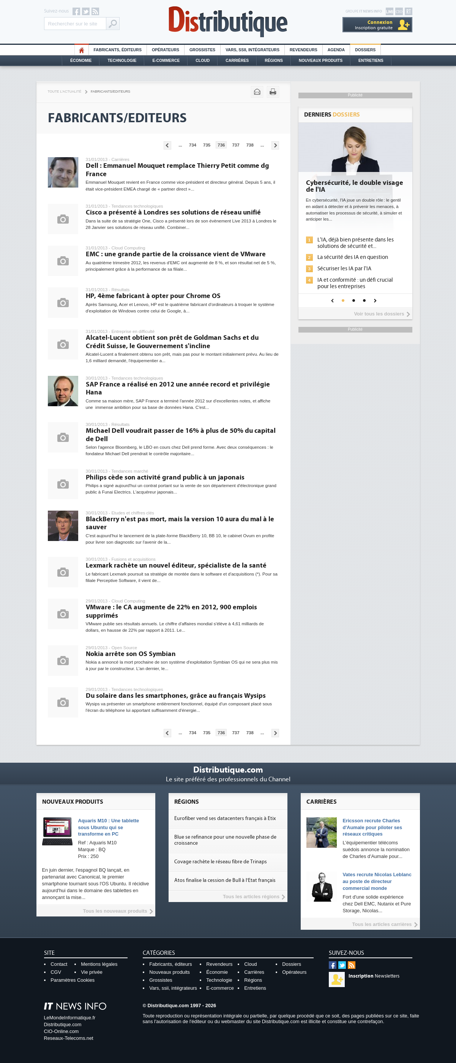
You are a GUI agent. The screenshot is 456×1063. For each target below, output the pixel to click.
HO (81, 50)
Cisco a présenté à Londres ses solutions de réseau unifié (173, 212)
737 (235, 145)
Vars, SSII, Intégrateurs (252, 50)
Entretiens (370, 60)
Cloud (203, 60)
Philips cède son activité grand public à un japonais (165, 477)
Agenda (336, 50)
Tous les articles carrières (382, 924)
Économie (81, 60)
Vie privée (92, 972)
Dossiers (365, 50)
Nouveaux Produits (320, 60)
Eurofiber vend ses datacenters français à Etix (225, 818)
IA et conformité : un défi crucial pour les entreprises (355, 283)
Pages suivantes (275, 145)
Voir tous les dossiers (379, 314)
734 (192, 145)
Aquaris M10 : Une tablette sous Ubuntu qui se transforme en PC (108, 827)
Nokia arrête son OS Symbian (131, 654)
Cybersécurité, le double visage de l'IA (354, 186)
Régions (274, 60)
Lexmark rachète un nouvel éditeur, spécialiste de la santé (176, 565)
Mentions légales (99, 964)
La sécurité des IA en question (352, 257)
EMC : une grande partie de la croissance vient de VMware (176, 254)
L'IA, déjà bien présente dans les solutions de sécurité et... (355, 243)
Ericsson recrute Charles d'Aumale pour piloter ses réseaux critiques (372, 827)
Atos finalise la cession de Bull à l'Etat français (225, 880)
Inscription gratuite (374, 24)
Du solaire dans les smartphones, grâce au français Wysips (176, 696)
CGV (55, 972)
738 (250, 145)
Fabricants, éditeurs (118, 50)
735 (206, 145)
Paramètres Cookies (72, 980)
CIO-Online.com (61, 1031)
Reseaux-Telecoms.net (68, 1038)
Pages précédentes (167, 145)
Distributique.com (63, 1024)
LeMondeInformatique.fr (70, 1017)
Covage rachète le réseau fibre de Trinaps (220, 862)
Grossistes (202, 50)
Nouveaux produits (169, 972)
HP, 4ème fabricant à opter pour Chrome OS (153, 296)
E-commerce (166, 60)
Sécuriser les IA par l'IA (344, 268)
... (180, 145)
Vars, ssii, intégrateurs (173, 988)
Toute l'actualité (65, 91)
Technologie (121, 60)
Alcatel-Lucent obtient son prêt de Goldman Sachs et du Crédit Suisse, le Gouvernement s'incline (172, 342)
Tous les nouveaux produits (115, 911)
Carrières (237, 60)
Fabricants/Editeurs (110, 91)
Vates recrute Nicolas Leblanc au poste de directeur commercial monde (376, 881)
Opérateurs (165, 50)
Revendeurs (303, 50)
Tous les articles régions (251, 896)
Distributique (228, 22)
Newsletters (374, 976)
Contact (58, 964)
